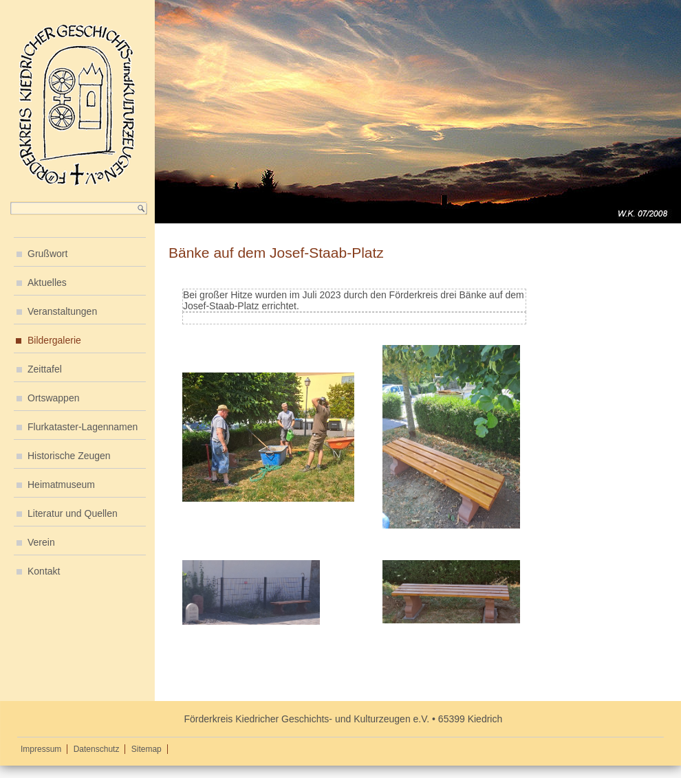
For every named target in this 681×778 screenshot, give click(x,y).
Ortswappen (53, 397)
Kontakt (44, 571)
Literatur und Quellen (73, 513)
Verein (41, 542)
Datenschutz (97, 749)
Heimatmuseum (61, 484)
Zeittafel (45, 369)
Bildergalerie (54, 340)
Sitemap (146, 749)
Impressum (41, 749)
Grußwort (47, 253)
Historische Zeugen (69, 455)
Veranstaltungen (62, 311)
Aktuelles (47, 282)
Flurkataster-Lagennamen (83, 426)
